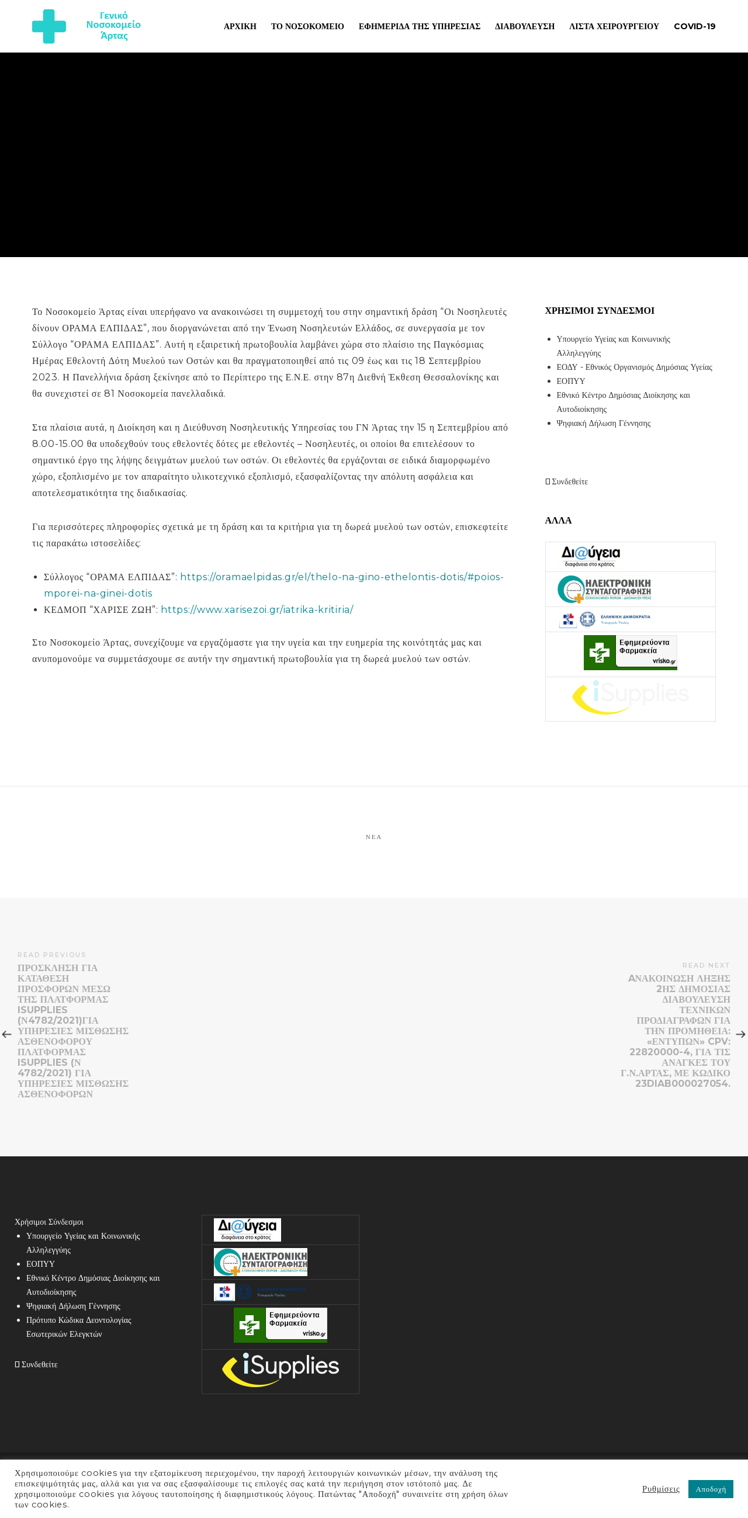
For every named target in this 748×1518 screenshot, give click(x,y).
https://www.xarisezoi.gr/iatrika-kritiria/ (257, 609)
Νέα (374, 837)
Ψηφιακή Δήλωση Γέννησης (604, 423)
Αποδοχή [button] (710, 1488)
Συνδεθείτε (566, 481)
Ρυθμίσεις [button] (661, 1489)
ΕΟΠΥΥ (571, 381)
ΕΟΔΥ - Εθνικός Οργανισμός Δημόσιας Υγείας (634, 367)
